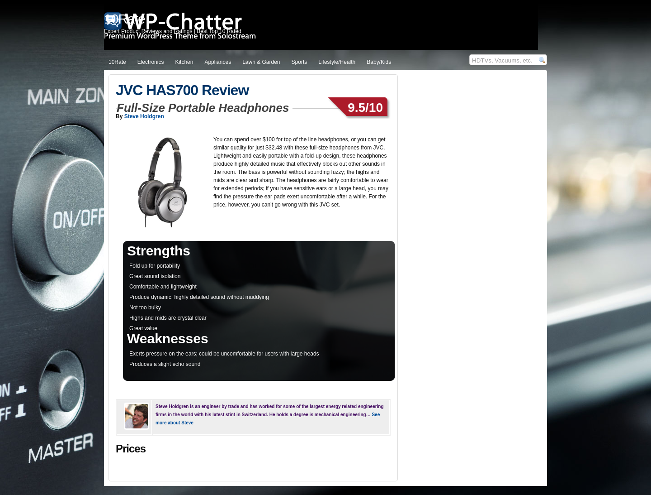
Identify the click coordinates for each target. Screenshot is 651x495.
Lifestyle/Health (336, 62)
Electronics (150, 62)
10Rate (117, 62)
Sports (299, 62)
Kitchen (184, 62)
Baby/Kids (379, 62)
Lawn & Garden (261, 62)
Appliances (217, 62)
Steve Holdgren (144, 116)
